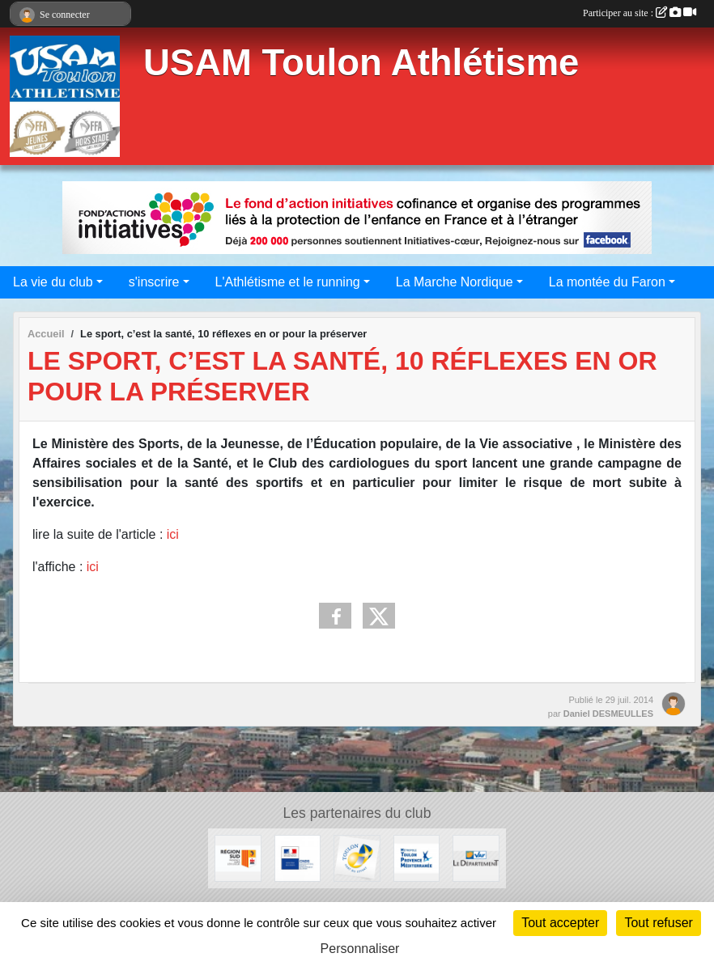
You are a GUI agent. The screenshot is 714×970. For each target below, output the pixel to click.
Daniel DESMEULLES (608, 713)
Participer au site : (639, 13)
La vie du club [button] (53, 282)
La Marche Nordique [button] (454, 282)
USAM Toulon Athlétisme (361, 62)
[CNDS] (297, 857)
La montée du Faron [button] (607, 282)
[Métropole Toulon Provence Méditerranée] (416, 857)
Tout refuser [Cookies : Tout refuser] (658, 923)
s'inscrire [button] (154, 282)
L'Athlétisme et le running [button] (287, 282)
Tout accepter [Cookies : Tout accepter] (560, 923)
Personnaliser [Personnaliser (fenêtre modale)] (360, 948)
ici (173, 534)
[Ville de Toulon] (357, 857)
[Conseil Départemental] (476, 857)
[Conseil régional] (238, 857)
